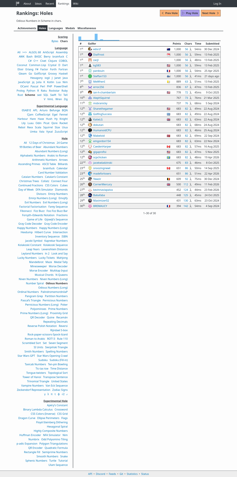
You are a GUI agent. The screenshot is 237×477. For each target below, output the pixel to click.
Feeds (112, 474)
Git (121, 474)
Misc (86, 28)
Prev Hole (169, 13)
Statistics (132, 474)
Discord (100, 474)
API (90, 474)
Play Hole (190, 13)
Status (145, 474)
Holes (42, 28)
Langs (56, 28)
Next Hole (210, 13)
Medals (70, 28)
